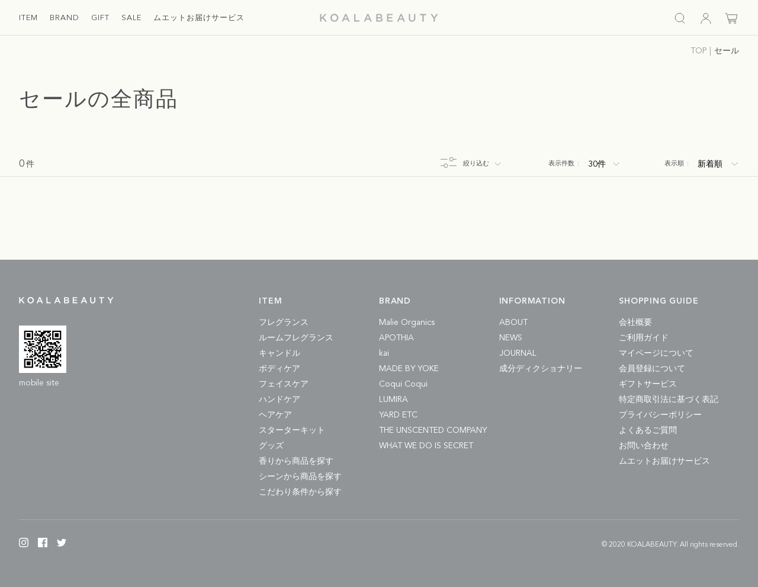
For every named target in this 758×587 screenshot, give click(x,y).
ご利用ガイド (644, 338)
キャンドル (279, 353)
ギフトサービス (648, 384)
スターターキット (292, 430)
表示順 (676, 164)
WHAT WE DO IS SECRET (426, 446)
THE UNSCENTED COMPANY (433, 430)
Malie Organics (407, 322)
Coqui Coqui (403, 384)
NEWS (510, 338)
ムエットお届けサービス (664, 461)
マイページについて (656, 353)
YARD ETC (398, 415)
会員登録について (652, 369)
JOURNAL (518, 353)
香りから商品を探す (296, 461)
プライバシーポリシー (660, 415)
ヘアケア (275, 415)
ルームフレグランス (296, 338)
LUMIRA (393, 399)
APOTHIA (396, 338)
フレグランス (284, 322)
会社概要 (635, 322)
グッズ (271, 446)
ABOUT (513, 322)
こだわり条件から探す (300, 492)
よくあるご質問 (648, 430)
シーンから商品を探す (300, 477)
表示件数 (563, 164)
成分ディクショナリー (540, 369)
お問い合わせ (644, 446)
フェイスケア (284, 384)
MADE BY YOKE (409, 369)
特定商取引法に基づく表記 (668, 399)
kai (384, 353)
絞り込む (476, 164)
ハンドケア (279, 399)
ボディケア (279, 369)
